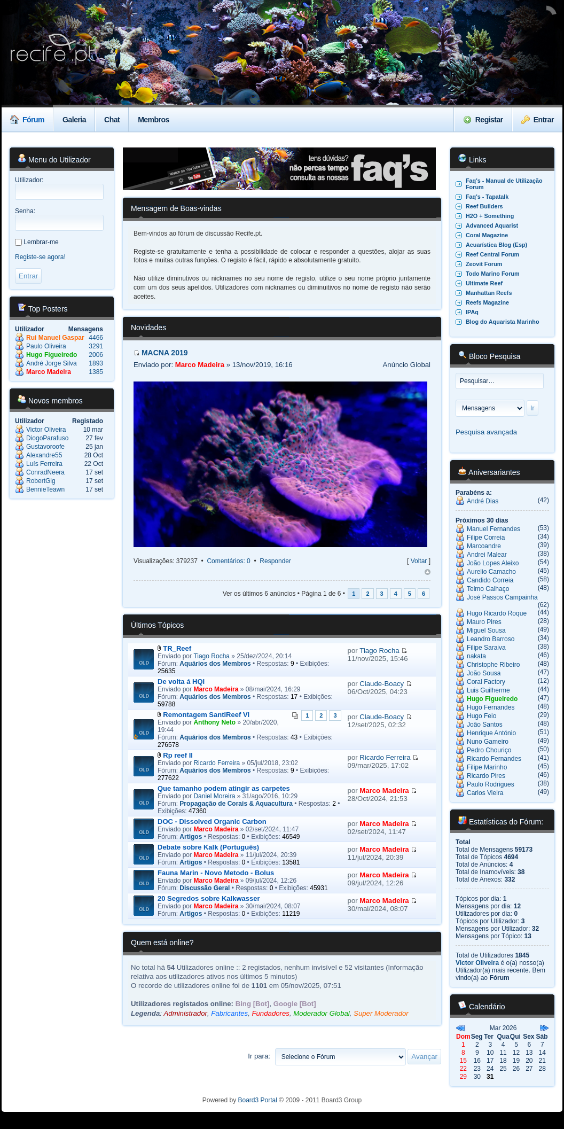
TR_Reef (177, 648)
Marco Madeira (48, 372)
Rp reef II (178, 755)
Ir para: (259, 1056)
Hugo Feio (481, 716)
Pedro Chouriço (489, 750)
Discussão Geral (204, 888)
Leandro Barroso (490, 639)
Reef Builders (484, 206)
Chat (112, 119)
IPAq (472, 312)
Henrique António (491, 733)
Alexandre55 (44, 455)
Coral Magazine (487, 235)
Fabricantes (229, 1013)
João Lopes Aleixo (493, 563)
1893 (96, 363)
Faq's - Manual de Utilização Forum (504, 183)
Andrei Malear (487, 554)
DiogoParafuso (47, 438)
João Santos (485, 724)
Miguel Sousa (486, 630)
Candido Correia (490, 580)
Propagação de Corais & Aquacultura (236, 803)
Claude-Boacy (381, 684)
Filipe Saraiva (486, 647)
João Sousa (483, 673)
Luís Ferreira (44, 464)
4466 (96, 337)
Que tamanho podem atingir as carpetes (224, 788)
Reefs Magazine (487, 302)
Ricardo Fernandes (494, 758)
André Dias (482, 501)
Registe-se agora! (40, 257)
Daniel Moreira (214, 796)
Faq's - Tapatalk (487, 196)
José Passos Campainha (502, 597)
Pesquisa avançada (486, 432)
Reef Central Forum (492, 254)
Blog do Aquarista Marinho (502, 321)
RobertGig (41, 481)
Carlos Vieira (485, 793)
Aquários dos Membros (214, 663)
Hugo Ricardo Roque (497, 613)
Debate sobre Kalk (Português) (208, 847)
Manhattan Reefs (489, 293)
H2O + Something (490, 216)
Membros (153, 119)
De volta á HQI (181, 682)
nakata (476, 656)
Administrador (185, 1013)
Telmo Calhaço (488, 589)
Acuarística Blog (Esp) (496, 245)
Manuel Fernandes (493, 529)
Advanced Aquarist (492, 225)
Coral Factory (486, 682)
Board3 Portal (257, 1100)
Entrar (537, 119)
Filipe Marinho (487, 767)
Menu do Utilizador (54, 159)
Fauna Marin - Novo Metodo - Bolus (216, 873)
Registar (483, 119)
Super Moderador (381, 1013)
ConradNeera (45, 472)
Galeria (74, 119)
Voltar (419, 561)
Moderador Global (321, 1013)
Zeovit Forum (484, 264)
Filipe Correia (486, 537)
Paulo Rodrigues (490, 784)
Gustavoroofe (45, 446)
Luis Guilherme (488, 690)
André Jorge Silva (51, 363)
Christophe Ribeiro (493, 664)
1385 (96, 372)
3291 (96, 346)
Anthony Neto (214, 722)
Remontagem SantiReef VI (206, 715)
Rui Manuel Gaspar (55, 337)
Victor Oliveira (46, 429)
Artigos (190, 836)
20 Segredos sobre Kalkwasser (209, 898)
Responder (275, 561)
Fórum (27, 119)
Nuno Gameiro (487, 741)
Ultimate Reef (484, 283)
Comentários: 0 (228, 561)
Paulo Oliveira (46, 346)
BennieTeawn (45, 489)
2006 (96, 355)
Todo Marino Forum (493, 273)
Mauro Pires (484, 622)
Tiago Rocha (211, 656)
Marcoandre (484, 546)
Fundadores (270, 1013)
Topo (427, 572)
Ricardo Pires (486, 776)
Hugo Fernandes (490, 707)
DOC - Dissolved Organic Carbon (212, 821)
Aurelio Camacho (491, 571)
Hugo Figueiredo (51, 355)
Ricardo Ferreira (216, 763)
